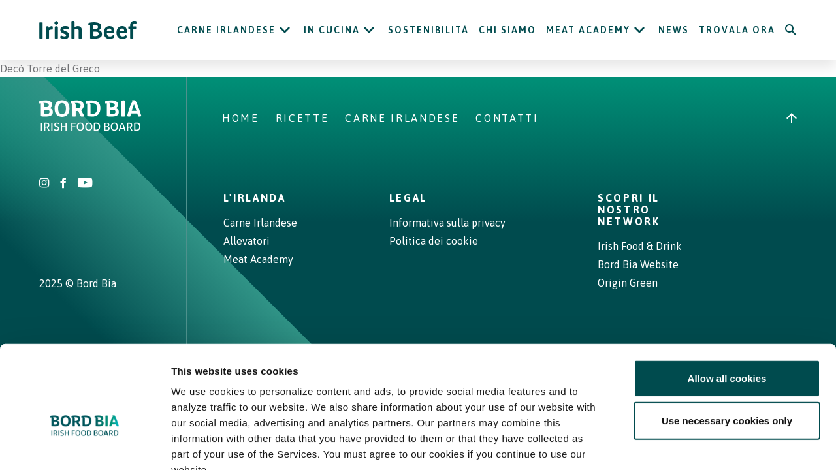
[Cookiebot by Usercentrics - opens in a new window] (84, 444)
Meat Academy (588, 30)
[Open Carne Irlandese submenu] (285, 30)
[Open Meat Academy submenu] (639, 30)
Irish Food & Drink (640, 246)
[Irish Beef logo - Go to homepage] (88, 30)
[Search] (791, 30)
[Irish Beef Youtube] (84, 184)
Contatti (506, 118)
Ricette (302, 118)
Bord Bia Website (638, 264)
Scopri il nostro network (629, 209)
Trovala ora (737, 30)
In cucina (332, 30)
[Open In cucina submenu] (369, 30)
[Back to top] (791, 118)
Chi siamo (507, 30)
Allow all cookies (727, 300)
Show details (685, 444)
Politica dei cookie (433, 241)
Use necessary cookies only (727, 343)
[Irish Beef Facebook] (63, 184)
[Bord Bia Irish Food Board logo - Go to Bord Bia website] (90, 127)
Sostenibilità (428, 30)
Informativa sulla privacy (447, 222)
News (673, 30)
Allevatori (246, 241)
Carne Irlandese (226, 30)
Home (240, 118)
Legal (408, 198)
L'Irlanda (254, 198)
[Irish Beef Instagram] (44, 184)
